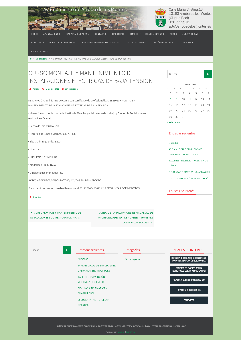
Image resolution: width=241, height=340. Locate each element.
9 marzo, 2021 (54, 88)
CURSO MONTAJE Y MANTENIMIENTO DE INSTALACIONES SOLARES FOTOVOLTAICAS (55, 215)
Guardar (37, 196)
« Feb (170, 122)
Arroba (36, 88)
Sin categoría (41, 58)
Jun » (178, 122)
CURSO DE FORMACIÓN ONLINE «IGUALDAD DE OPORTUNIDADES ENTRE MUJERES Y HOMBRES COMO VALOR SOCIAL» (125, 217)
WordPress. (130, 337)
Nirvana (120, 337)
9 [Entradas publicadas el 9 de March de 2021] (177, 99)
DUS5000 (174, 142)
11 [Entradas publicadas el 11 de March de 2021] (189, 99)
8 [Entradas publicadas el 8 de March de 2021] (170, 99)
